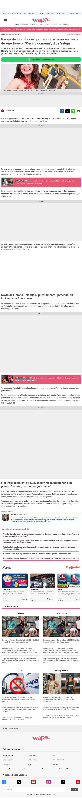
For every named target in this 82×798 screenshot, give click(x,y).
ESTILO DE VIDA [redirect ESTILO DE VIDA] (42, 24)
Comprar (23, 599)
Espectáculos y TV (7, 34)
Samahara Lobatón (30, 13)
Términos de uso (29, 769)
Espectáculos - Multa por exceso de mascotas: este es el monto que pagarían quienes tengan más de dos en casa (40, 29)
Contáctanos (13, 769)
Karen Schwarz (61, 13)
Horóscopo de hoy (14, 13)
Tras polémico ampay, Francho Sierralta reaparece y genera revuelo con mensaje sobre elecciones (41, 558)
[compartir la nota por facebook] (62, 111)
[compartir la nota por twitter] (67, 111)
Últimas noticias (8, 755)
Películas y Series (58, 760)
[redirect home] (41, 22)
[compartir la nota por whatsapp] (73, 111)
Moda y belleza (7, 760)
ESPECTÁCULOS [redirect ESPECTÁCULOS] (24, 24)
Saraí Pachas (9, 110)
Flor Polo (4, 118)
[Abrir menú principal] (5, 20)
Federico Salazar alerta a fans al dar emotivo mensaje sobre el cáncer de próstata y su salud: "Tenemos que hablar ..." (39, 548)
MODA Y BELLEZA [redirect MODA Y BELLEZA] (33, 24)
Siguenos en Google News (78, 111)
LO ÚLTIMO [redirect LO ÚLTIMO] (16, 24)
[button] (79, 29)
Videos (30, 764)
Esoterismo (6, 764)
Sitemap (55, 764)
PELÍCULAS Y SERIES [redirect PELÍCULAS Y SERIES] (56, 24)
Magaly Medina (74, 13)
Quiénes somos (47, 769)
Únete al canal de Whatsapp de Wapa (41, 59)
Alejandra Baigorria (46, 13)
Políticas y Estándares (66, 769)
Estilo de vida (32, 760)
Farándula (17, 34)
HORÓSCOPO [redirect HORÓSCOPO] (65, 24)
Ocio (54, 755)
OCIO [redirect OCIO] (48, 24)
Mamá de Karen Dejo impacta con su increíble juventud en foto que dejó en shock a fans (37, 554)
